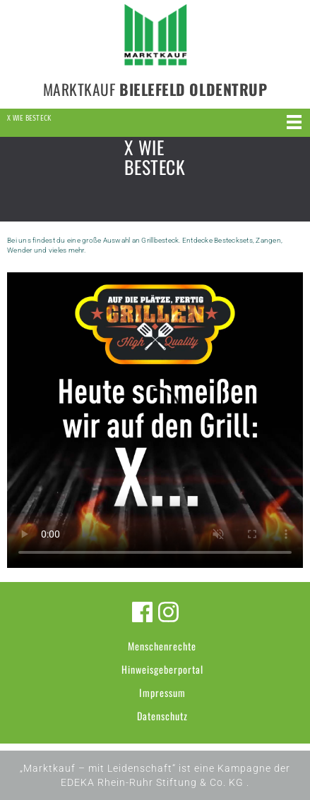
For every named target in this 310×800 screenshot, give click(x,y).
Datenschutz (162, 715)
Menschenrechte (162, 645)
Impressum (162, 692)
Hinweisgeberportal (162, 669)
